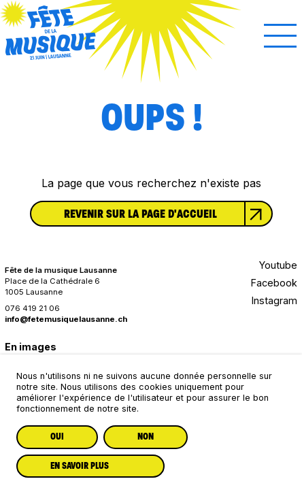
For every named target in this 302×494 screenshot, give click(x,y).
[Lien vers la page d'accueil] (50, 55)
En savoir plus (79, 466)
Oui (57, 436)
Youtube (278, 265)
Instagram (274, 300)
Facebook (274, 283)
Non (145, 436)
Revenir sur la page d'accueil (167, 213)
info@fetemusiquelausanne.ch (66, 319)
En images (30, 346)
